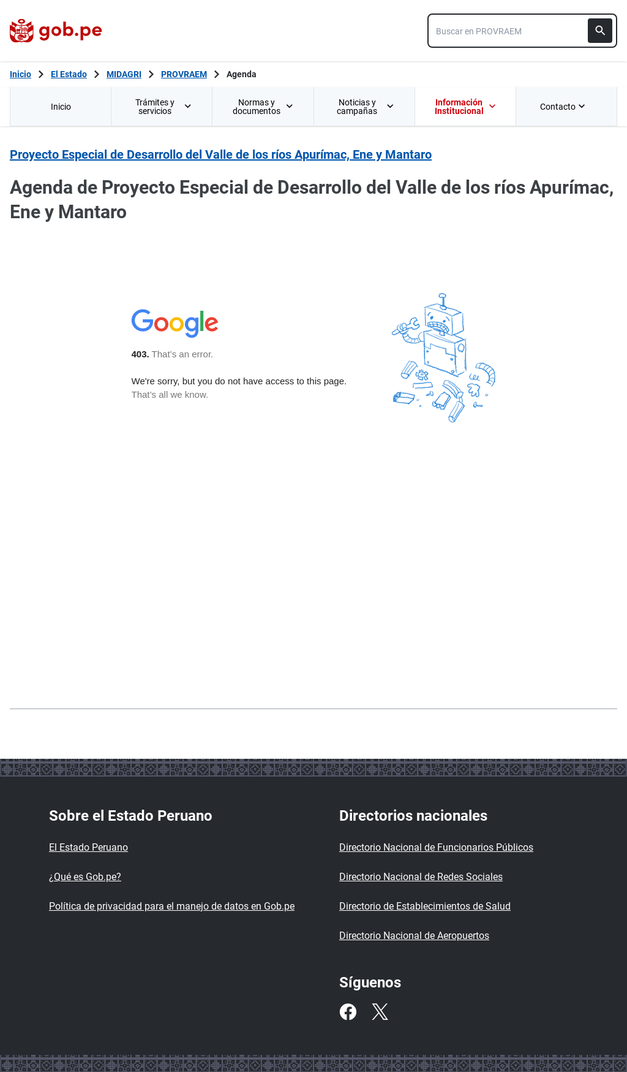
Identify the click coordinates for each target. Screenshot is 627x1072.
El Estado (69, 74)
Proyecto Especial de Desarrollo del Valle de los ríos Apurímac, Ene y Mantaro (221, 154)
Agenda (242, 74)
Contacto (564, 107)
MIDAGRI (124, 74)
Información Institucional (465, 106)
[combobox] (522, 30)
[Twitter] (379, 1012)
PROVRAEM (184, 74)
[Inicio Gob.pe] (20, 74)
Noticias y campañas (365, 106)
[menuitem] (60, 106)
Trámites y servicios (164, 106)
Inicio (61, 107)
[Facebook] (347, 1012)
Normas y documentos (263, 106)
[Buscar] (600, 30)
